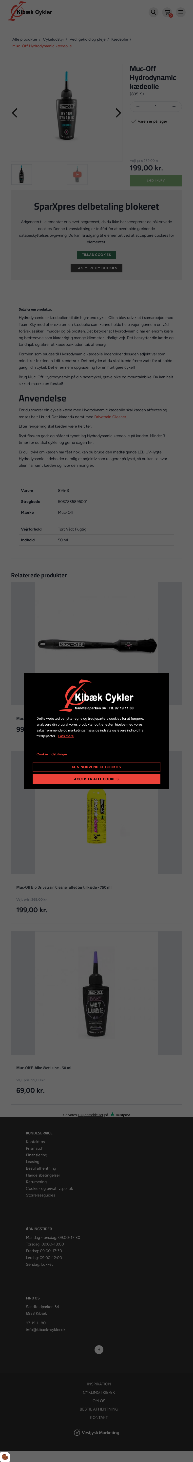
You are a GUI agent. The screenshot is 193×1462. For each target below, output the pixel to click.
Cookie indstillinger (52, 754)
